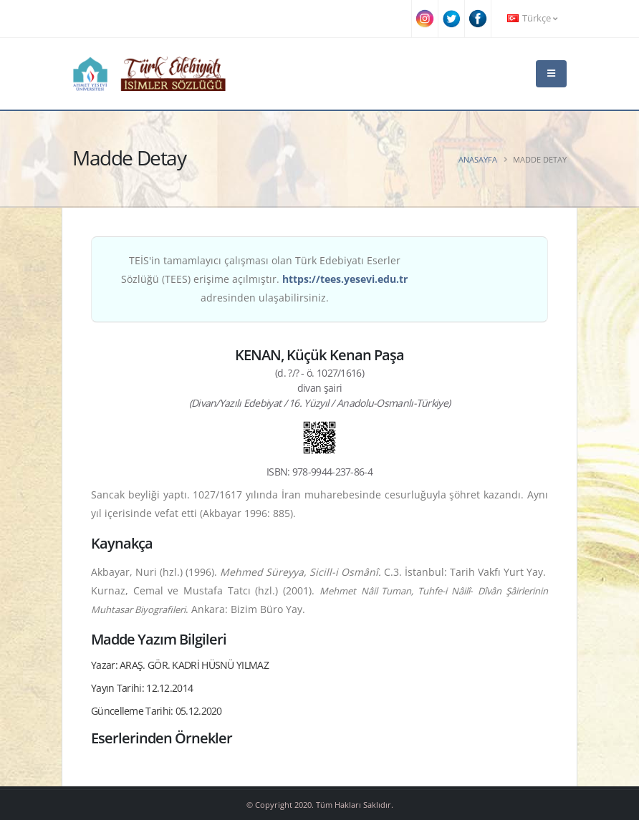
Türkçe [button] (532, 18)
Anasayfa (477, 159)
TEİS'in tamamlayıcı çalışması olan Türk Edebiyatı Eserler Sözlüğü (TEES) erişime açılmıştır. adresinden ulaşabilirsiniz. (264, 279)
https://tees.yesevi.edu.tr (345, 279)
